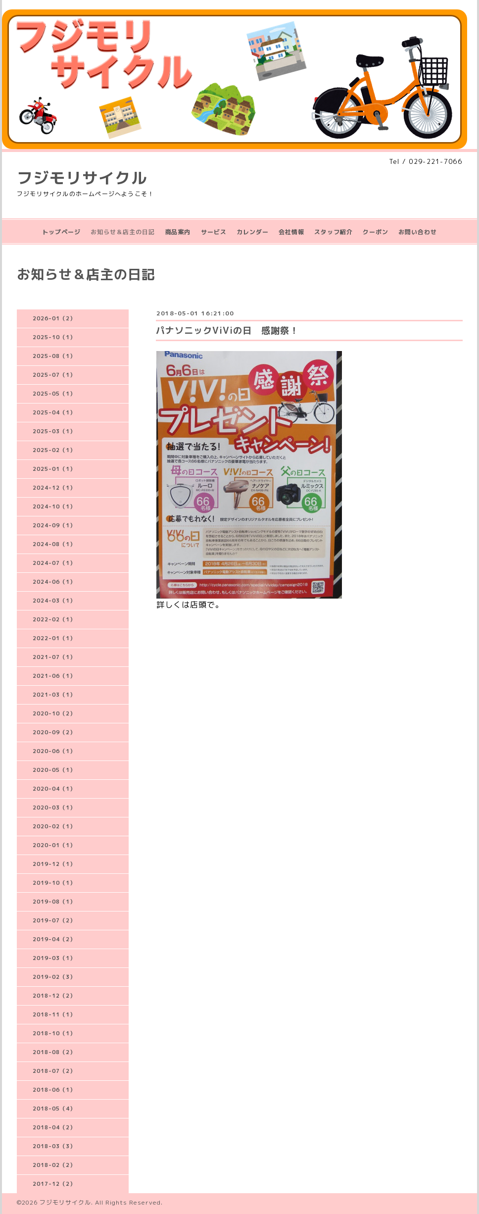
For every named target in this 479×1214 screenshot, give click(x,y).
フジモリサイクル (82, 178)
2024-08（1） (54, 544)
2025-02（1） (54, 450)
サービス (214, 232)
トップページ (61, 232)
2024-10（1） (54, 506)
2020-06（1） (54, 751)
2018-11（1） (54, 1014)
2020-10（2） (54, 713)
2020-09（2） (54, 732)
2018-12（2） (54, 996)
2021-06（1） (54, 676)
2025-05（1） (54, 394)
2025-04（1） (54, 412)
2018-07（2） (54, 1071)
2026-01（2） (54, 318)
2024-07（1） (54, 563)
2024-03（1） (54, 601)
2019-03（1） (54, 958)
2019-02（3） (54, 977)
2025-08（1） (54, 356)
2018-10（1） (54, 1033)
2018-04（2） (54, 1127)
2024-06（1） (54, 582)
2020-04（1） (54, 789)
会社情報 (291, 232)
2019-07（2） (54, 920)
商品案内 (178, 232)
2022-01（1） (54, 638)
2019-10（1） (54, 883)
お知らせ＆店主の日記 (123, 232)
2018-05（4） (54, 1109)
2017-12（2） (54, 1184)
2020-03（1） (54, 807)
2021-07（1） (54, 657)
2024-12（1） (54, 488)
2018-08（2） (54, 1052)
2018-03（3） (54, 1146)
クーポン (375, 232)
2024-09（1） (54, 525)
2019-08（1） (54, 902)
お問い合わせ (417, 232)
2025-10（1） (54, 337)
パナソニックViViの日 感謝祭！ (227, 330)
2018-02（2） (54, 1165)
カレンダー (253, 232)
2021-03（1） (54, 695)
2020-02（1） (54, 826)
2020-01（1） (54, 845)
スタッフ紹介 (333, 232)
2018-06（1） (54, 1090)
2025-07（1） (54, 375)
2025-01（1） (54, 469)
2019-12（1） (54, 864)
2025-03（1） (54, 431)
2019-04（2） (54, 939)
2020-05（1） (54, 770)
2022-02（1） (54, 619)
